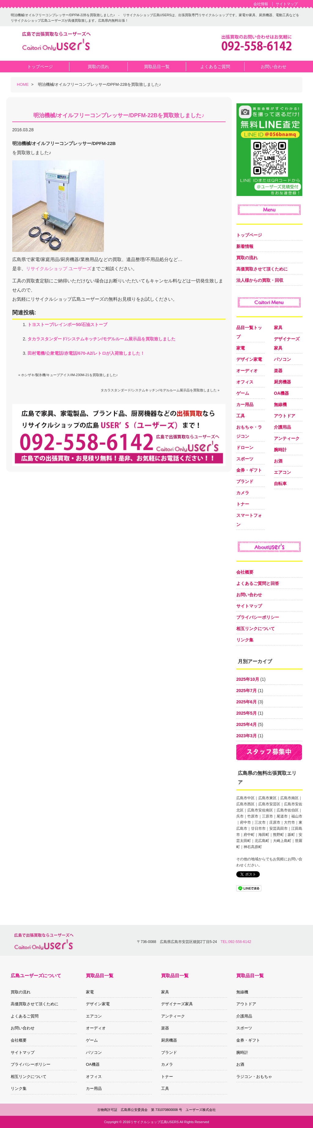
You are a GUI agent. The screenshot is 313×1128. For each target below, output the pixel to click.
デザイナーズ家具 (177, 1004)
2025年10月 (247, 679)
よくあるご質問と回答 (257, 583)
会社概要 (244, 572)
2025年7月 (246, 690)
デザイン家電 (249, 359)
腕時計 (280, 449)
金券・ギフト (249, 470)
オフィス (244, 381)
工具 (240, 415)
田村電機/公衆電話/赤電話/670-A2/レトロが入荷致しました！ (86, 353)
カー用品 (244, 404)
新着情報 (244, 246)
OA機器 (281, 393)
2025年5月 (246, 713)
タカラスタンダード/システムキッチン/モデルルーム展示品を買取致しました (101, 338)
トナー (242, 504)
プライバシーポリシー (257, 617)
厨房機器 (282, 381)
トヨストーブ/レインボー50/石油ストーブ (67, 324)
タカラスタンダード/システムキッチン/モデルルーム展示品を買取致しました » (160, 390)
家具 (278, 327)
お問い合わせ (249, 594)
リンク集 (244, 639)
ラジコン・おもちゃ (254, 1076)
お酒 (278, 461)
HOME (23, 84)
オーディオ (247, 370)
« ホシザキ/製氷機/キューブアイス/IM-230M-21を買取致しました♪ (68, 375)
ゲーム (242, 393)
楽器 (278, 370)
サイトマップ (287, 4)
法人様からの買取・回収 (259, 280)
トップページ (249, 235)
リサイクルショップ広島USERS (154, 1122)
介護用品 (282, 427)
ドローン (244, 447)
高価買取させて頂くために (262, 269)
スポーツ (244, 458)
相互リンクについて (255, 628)
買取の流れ (247, 257)
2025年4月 (246, 724)
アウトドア (284, 415)
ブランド (244, 481)
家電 (240, 348)
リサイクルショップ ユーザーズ (58, 268)
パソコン (282, 359)
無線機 (280, 404)
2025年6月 (246, 701)
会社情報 (260, 4)
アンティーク (287, 438)
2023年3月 (246, 735)
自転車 (280, 483)
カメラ (242, 492)
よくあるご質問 (25, 1016)
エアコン (282, 472)
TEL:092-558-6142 (236, 942)
